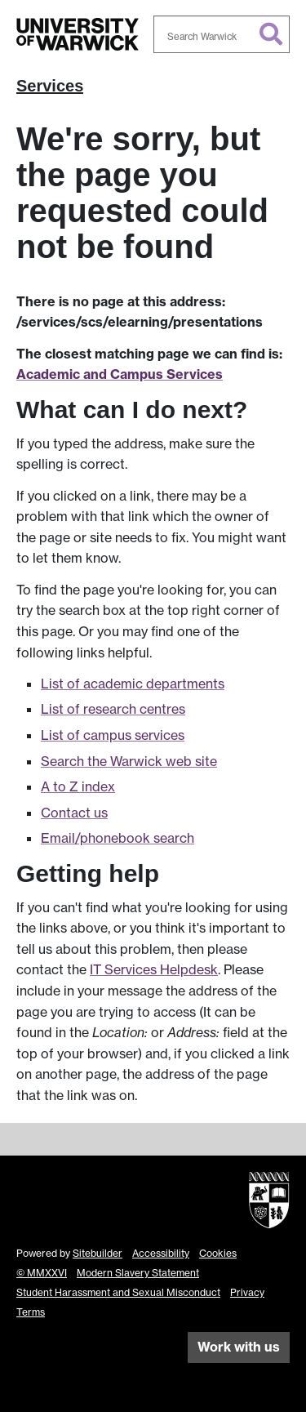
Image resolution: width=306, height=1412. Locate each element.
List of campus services (112, 735)
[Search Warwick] (221, 34)
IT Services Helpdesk (154, 969)
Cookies (218, 1253)
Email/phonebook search (117, 838)
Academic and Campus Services (119, 374)
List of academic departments (132, 683)
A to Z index (78, 786)
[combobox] (221, 34)
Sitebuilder (97, 1253)
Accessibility (160, 1253)
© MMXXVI (41, 1273)
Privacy (247, 1292)
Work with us (238, 1347)
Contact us (74, 812)
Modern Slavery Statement (138, 1273)
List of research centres (113, 709)
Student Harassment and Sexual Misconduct (118, 1292)
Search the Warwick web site (129, 761)
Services (49, 86)
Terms (30, 1312)
